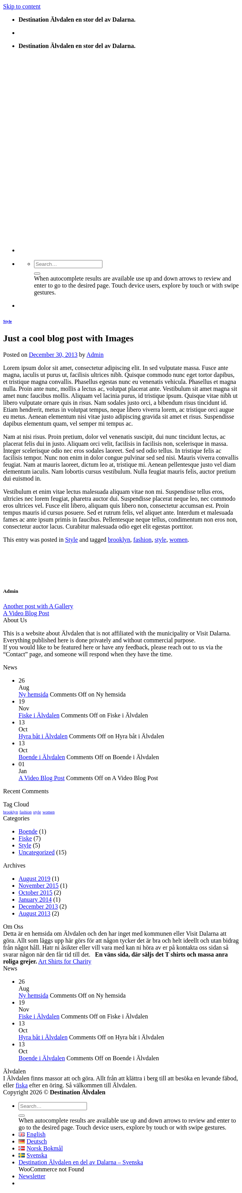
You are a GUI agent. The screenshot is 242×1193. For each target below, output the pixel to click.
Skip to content (22, 6)
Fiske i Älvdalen (39, 715)
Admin (95, 354)
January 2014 (35, 899)
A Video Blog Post (26, 613)
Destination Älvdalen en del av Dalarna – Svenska (81, 1162)
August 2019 (34, 878)
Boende (28, 831)
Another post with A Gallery (38, 606)
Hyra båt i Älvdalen (43, 736)
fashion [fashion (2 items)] (25, 812)
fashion (142, 539)
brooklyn (119, 539)
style (160, 539)
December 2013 (38, 906)
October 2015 (36, 892)
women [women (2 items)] (49, 812)
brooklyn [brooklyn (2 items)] (10, 812)
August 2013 (34, 913)
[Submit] (37, 273)
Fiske (25, 838)
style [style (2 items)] (37, 812)
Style (7, 321)
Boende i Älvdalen (42, 757)
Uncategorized (37, 852)
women (178, 539)
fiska (21, 1085)
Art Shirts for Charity (64, 961)
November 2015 (39, 885)
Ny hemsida (33, 694)
